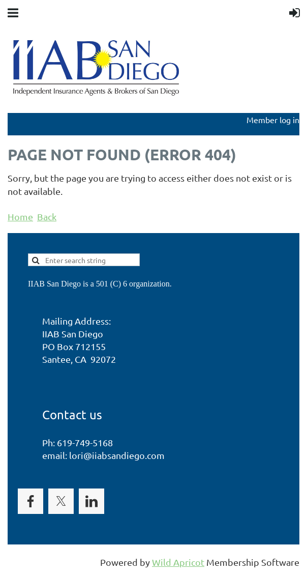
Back (46, 216)
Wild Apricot (178, 562)
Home (20, 216)
